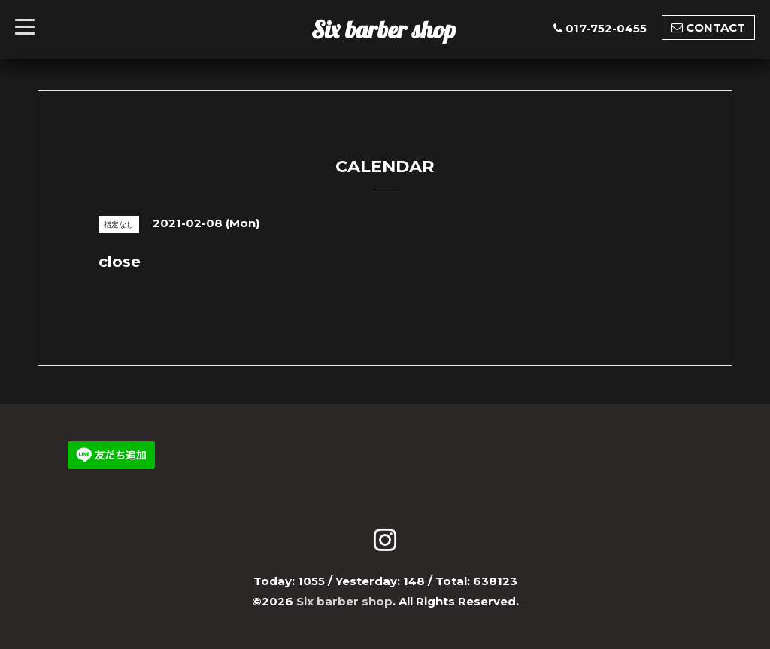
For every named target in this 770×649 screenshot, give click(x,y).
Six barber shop (383, 29)
